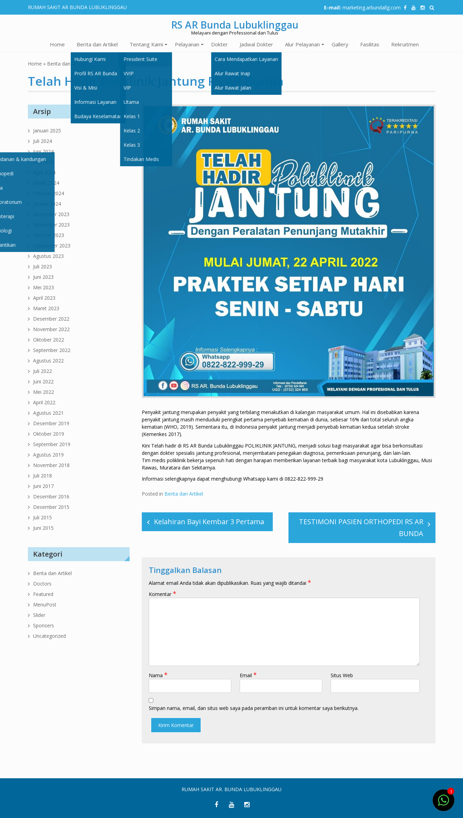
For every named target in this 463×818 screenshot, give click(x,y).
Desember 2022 (51, 318)
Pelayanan (187, 44)
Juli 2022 (42, 371)
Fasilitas (369, 44)
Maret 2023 (46, 308)
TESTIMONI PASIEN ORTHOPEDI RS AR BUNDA (361, 527)
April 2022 (44, 402)
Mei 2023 (43, 287)
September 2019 (51, 444)
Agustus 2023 (48, 256)
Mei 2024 (43, 162)
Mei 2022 (43, 392)
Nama (158, 675)
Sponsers (43, 625)
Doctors (42, 583)
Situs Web (342, 675)
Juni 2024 (43, 151)
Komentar (162, 594)
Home (57, 44)
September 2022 (51, 350)
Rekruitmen (405, 44)
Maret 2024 (46, 182)
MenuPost (44, 604)
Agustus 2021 (48, 413)
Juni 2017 (43, 486)
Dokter (219, 44)
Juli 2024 (42, 141)
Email (248, 675)
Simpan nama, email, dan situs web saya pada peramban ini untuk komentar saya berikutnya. (253, 708)
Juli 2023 (42, 266)
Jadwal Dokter (256, 44)
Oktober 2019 (48, 433)
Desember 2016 (51, 496)
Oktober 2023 (48, 235)
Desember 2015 (51, 507)
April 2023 (44, 298)
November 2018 (51, 465)
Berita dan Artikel (97, 44)
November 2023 (51, 224)
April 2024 (44, 172)
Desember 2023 (51, 214)
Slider (39, 615)
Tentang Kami (146, 44)
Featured (43, 594)
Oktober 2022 (48, 339)
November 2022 (51, 329)
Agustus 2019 (48, 454)
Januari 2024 (47, 203)
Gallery (340, 44)
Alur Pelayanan (302, 44)
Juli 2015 (42, 517)
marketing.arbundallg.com (371, 7)
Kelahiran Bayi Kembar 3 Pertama (209, 521)
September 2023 (51, 245)
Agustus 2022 (48, 360)
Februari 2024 (48, 193)
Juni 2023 (43, 277)
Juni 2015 (43, 528)
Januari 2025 (47, 130)
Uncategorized (49, 636)
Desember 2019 (51, 423)
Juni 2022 (43, 381)
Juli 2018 (42, 475)
